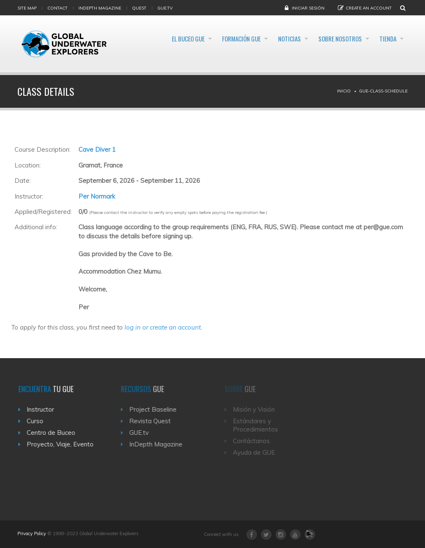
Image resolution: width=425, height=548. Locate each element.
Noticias (267, 39)
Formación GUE (208, 39)
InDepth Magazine (99, 8)
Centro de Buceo (53, 432)
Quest (139, 8)
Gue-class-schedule (383, 91)
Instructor (43, 409)
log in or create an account (163, 327)
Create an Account (369, 8)
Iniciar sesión (308, 8)
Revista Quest (154, 421)
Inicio (344, 91)
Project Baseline (157, 409)
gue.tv (165, 8)
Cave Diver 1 (97, 149)
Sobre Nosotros (327, 39)
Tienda (386, 39)
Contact (57, 8)
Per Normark (96, 196)
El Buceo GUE (145, 39)
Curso (37, 421)
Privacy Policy (31, 533)
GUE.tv (143, 432)
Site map (27, 8)
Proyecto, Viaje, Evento (62, 444)
